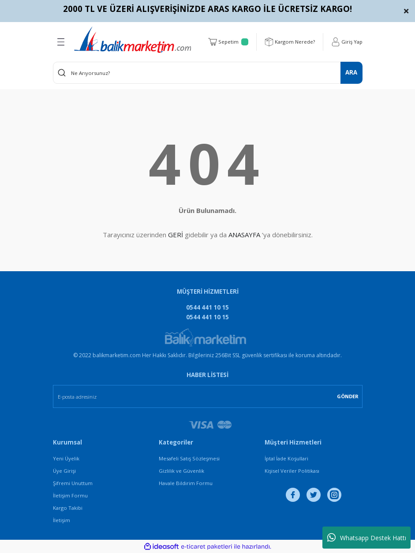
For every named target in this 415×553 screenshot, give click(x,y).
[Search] (208, 73)
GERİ (175, 234)
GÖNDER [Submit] (348, 396)
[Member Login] (347, 42)
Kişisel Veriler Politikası (292, 470)
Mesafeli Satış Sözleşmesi (189, 458)
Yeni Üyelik (66, 458)
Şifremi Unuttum (73, 483)
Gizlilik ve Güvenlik (181, 470)
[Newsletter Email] (208, 396)
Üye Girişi (64, 470)
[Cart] (228, 42)
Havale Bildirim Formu (186, 483)
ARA (351, 72)
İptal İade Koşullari (286, 458)
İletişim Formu (70, 495)
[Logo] (132, 39)
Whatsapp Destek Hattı (366, 537)
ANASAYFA (244, 234)
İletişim (61, 520)
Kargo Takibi (67, 507)
